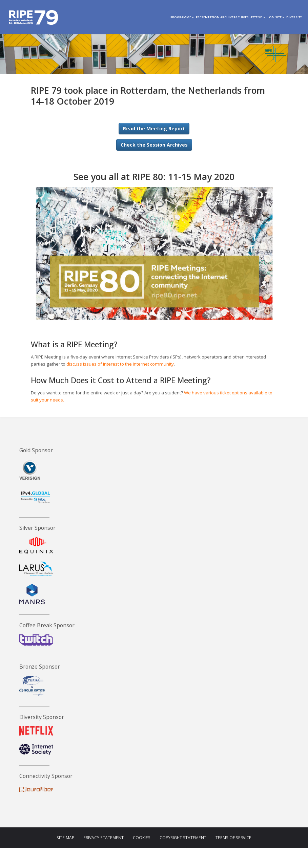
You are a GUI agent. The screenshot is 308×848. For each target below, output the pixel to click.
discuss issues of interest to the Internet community (120, 364)
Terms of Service (233, 838)
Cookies (141, 838)
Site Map (65, 838)
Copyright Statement (183, 838)
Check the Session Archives (154, 145)
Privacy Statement (103, 838)
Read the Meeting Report (154, 128)
